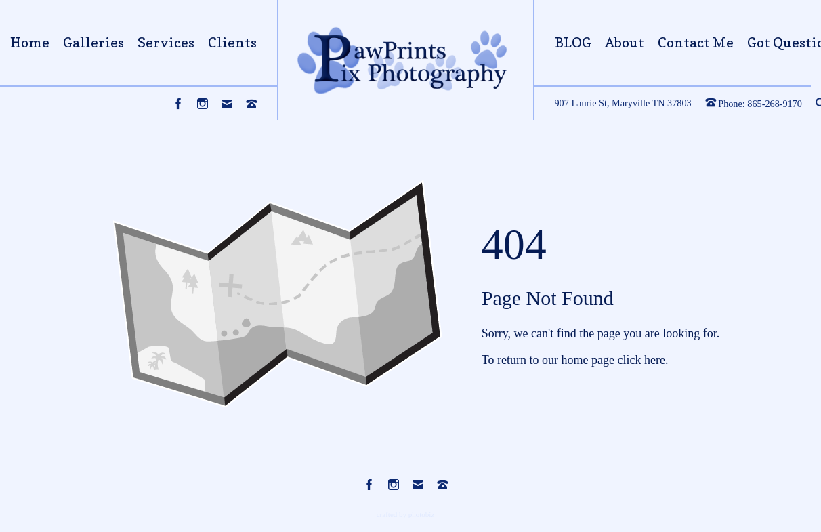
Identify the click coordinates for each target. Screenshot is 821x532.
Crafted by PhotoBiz (406, 514)
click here (641, 360)
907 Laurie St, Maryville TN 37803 (623, 103)
